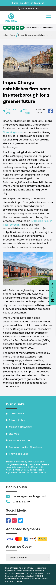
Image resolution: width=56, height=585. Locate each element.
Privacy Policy (20, 464)
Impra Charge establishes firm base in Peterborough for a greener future (35, 35)
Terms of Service (40, 464)
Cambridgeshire (13, 132)
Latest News (9, 35)
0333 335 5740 (28, 8)
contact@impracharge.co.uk (30, 496)
